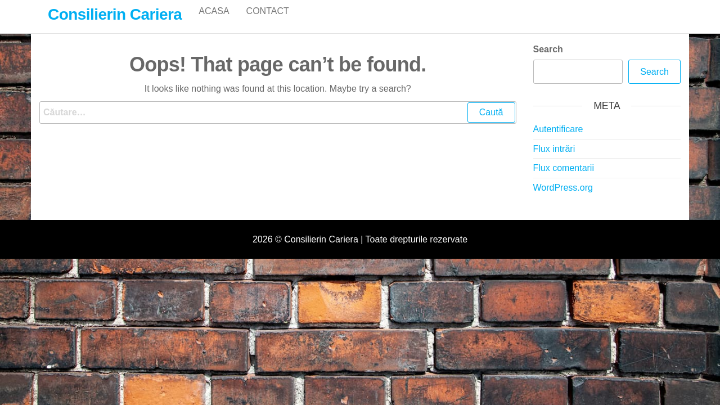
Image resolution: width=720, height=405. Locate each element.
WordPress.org (563, 199)
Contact (267, 22)
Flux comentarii (563, 179)
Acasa (214, 22)
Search (548, 61)
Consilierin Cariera (115, 14)
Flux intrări (554, 160)
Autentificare (558, 141)
